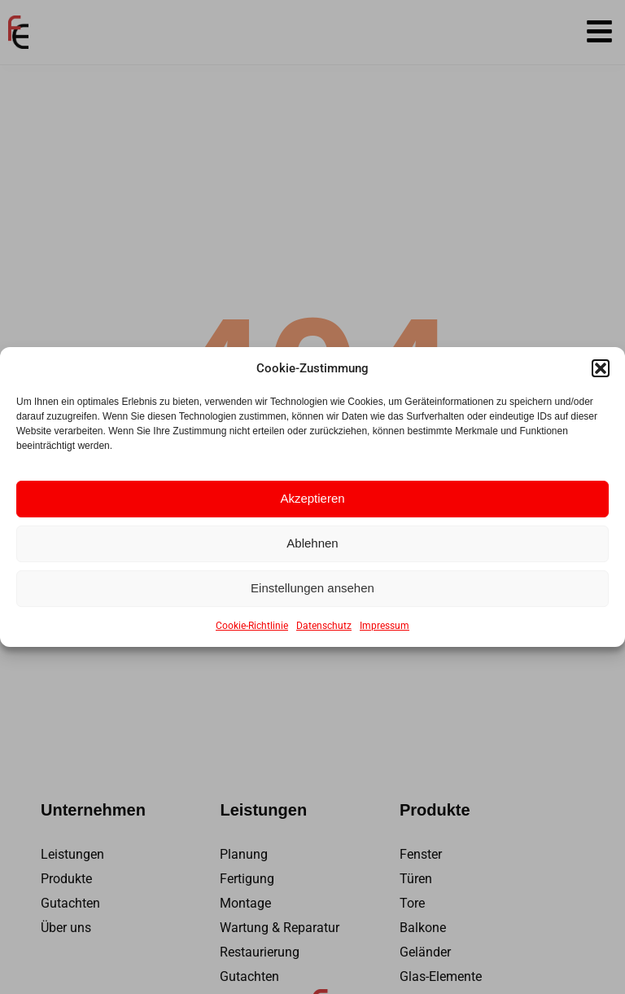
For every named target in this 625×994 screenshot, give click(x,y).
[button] (600, 368)
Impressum (384, 625)
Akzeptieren (312, 498)
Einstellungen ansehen (312, 588)
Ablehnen (312, 543)
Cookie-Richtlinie (252, 625)
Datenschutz (324, 625)
